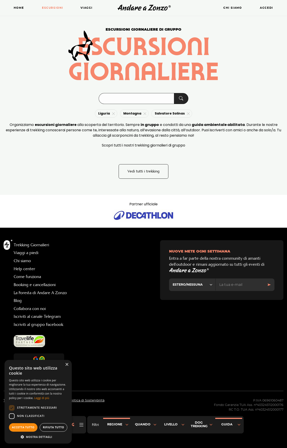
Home (19, 8)
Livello (171, 424)
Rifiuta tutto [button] (53, 427)
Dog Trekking (199, 424)
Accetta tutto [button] (23, 427)
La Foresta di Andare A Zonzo (40, 293)
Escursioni (52, 8)
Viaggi (86, 8)
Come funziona (27, 277)
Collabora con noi (30, 309)
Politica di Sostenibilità (86, 400)
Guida (227, 424)
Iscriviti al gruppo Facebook (38, 324)
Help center (24, 269)
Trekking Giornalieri (31, 245)
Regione (114, 424)
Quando (142, 424)
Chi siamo (232, 8)
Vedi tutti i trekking (143, 171)
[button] (38, 437)
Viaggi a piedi (26, 253)
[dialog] (38, 402)
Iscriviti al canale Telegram (37, 317)
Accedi (266, 8)
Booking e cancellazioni (35, 285)
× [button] (66, 364)
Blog (18, 301)
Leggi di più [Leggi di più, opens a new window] (41, 398)
